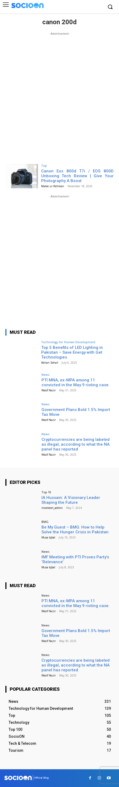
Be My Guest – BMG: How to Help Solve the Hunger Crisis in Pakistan (74, 529)
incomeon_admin (52, 508)
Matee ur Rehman (52, 186)
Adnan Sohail (49, 362)
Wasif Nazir (48, 390)
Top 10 (46, 492)
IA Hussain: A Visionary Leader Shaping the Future (70, 500)
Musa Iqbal (48, 537)
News (45, 374)
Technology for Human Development (68, 342)
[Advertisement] (59, 96)
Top (44, 165)
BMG (44, 521)
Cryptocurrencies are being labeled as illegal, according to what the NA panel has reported (75, 444)
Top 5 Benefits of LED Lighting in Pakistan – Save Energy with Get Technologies (72, 352)
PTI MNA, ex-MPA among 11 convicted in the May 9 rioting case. (75, 382)
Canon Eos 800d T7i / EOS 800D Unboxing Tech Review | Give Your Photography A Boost (77, 176)
